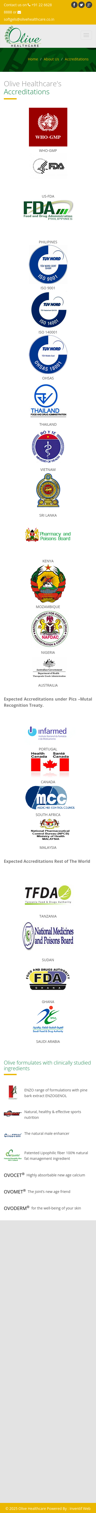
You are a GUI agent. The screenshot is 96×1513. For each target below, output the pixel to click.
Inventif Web (80, 1508)
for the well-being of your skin (56, 1208)
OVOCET (14, 1175)
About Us (51, 59)
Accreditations (77, 59)
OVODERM (16, 1208)
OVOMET (15, 1191)
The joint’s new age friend (49, 1191)
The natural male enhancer (46, 1133)
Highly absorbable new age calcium (56, 1175)
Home (33, 59)
